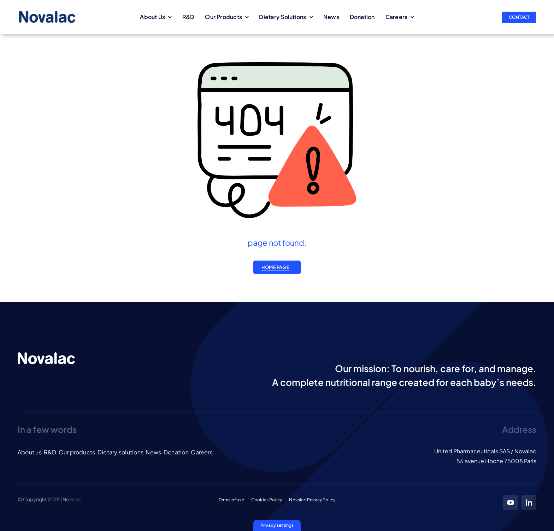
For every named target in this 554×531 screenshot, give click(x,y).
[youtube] (510, 502)
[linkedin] (528, 502)
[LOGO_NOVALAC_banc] (46, 355)
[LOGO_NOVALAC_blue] (47, 13)
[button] (277, 525)
